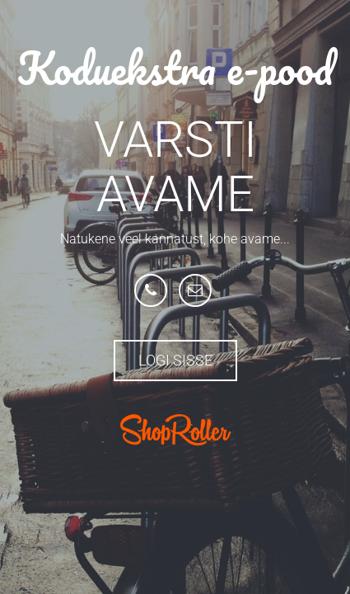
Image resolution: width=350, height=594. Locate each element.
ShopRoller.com (175, 430)
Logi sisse (175, 360)
